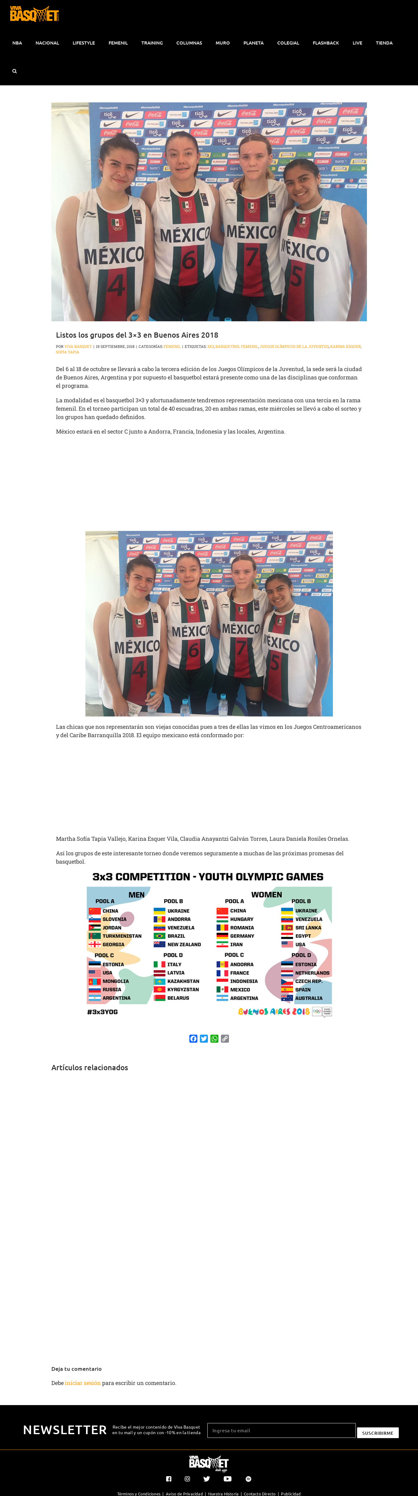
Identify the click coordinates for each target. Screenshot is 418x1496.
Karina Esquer (345, 346)
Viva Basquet (78, 346)
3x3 (210, 346)
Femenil (172, 346)
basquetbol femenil (236, 346)
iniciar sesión (83, 1383)
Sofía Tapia (67, 351)
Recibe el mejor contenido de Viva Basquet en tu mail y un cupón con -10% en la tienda (156, 1429)
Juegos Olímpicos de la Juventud (294, 346)
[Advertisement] (209, 485)
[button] (14, 71)
